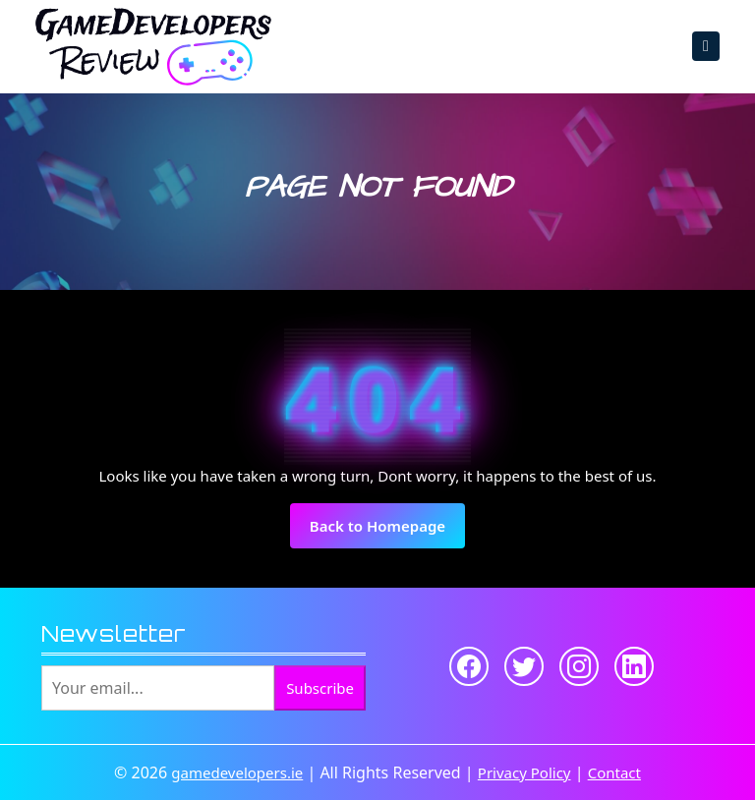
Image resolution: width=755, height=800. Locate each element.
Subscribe (320, 688)
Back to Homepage (387, 531)
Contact (614, 772)
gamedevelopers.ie (237, 772)
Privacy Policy (524, 772)
